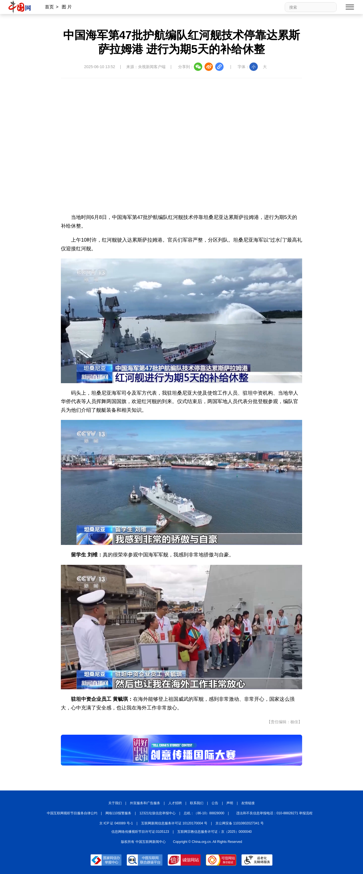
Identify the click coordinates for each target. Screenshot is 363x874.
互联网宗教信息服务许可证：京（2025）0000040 (214, 832)
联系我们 (196, 803)
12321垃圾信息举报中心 (157, 813)
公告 (215, 803)
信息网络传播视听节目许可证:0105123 (140, 832)
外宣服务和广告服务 (145, 803)
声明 (229, 803)
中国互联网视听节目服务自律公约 (72, 813)
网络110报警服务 (118, 813)
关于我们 (115, 803)
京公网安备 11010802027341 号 (239, 823)
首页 (49, 6)
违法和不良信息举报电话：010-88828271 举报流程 (274, 813)
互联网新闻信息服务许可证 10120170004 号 (174, 823)
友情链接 (248, 803)
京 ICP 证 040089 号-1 (116, 823)
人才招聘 (175, 803)
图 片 (67, 6)
